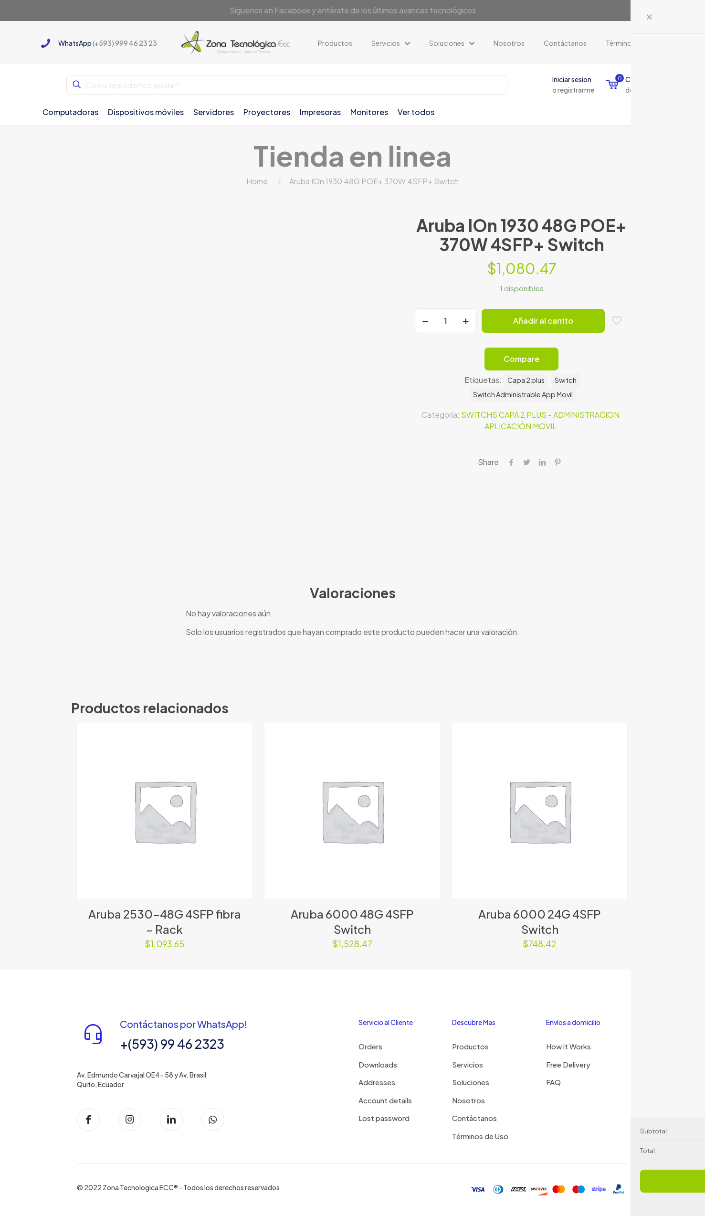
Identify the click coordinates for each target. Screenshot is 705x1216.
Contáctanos (474, 1117)
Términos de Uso (480, 1136)
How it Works (568, 1046)
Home (257, 181)
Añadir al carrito (543, 321)
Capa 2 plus (526, 380)
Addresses (376, 1082)
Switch (566, 380)
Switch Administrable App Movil (523, 394)
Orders (370, 1046)
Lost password (384, 1117)
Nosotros (468, 1100)
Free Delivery (568, 1064)
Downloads (377, 1064)
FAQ (553, 1082)
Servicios (467, 1064)
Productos (470, 1046)
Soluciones (470, 1082)
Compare (521, 359)
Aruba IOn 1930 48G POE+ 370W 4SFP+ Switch (374, 181)
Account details (385, 1100)
